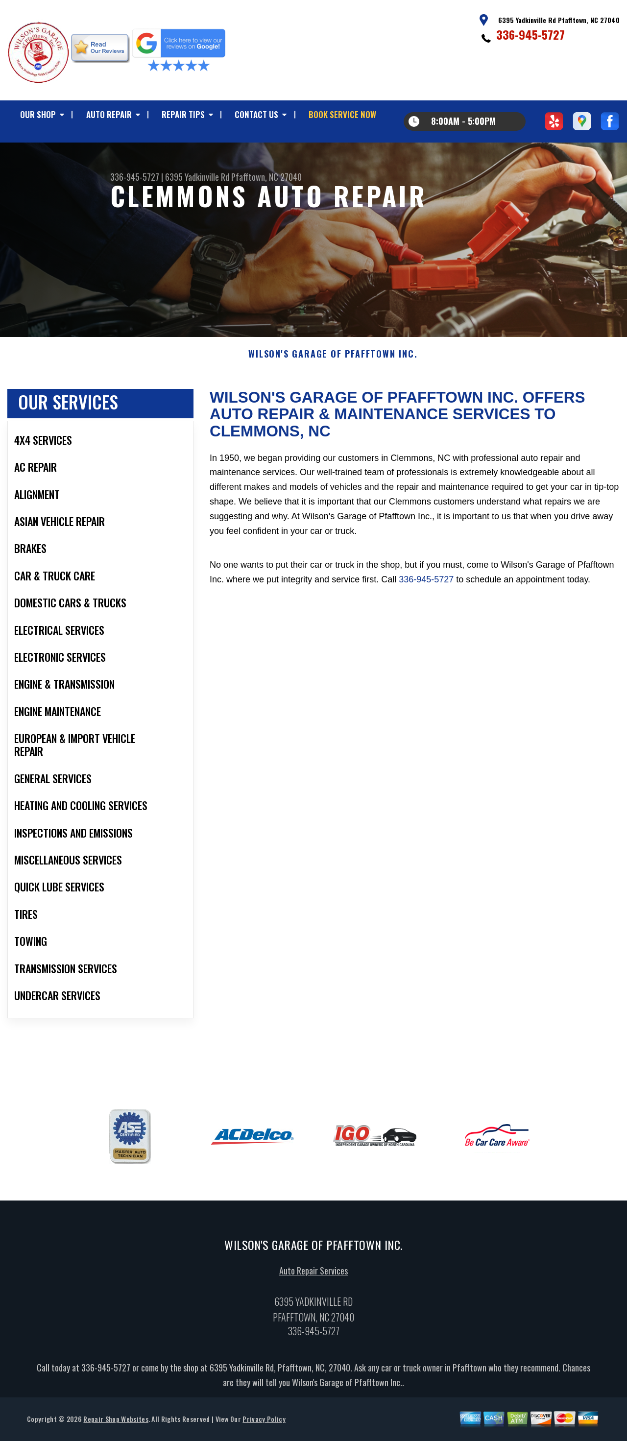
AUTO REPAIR (109, 114)
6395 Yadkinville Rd (197, 176)
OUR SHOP (38, 114)
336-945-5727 (530, 34)
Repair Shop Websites (115, 1425)
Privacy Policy (263, 1425)
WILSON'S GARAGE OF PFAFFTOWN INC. (332, 360)
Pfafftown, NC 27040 (266, 176)
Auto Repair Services (313, 1277)
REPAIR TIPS (183, 114)
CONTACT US (256, 114)
